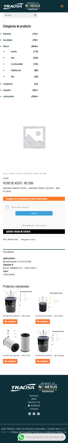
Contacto (34, 408)
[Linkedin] (29, 413)
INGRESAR (34, 405)
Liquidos (7, 90)
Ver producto (10, 321)
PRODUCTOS (34, 402)
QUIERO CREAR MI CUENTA (18, 231)
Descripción (8, 251)
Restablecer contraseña (34, 225)
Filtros (6, 46)
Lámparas (8, 83)
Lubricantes (8, 96)
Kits (12, 76)
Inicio (5, 173)
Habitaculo (16, 70)
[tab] (34, 252)
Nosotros (34, 395)
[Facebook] (34, 413)
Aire (13, 57)
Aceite (14, 51)
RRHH (34, 399)
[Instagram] (38, 413)
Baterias (7, 33)
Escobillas (7, 40)
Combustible (17, 64)
